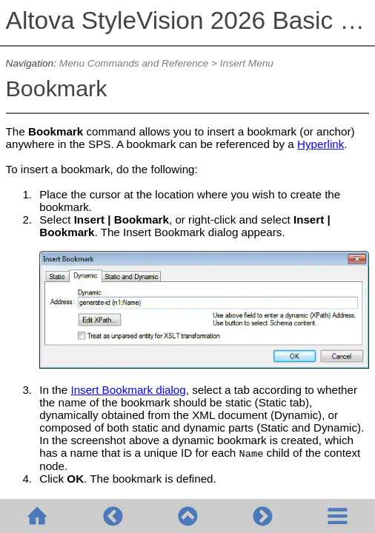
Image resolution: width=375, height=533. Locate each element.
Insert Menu (246, 63)
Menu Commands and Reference (133, 63)
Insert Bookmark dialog (127, 389)
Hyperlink (320, 144)
